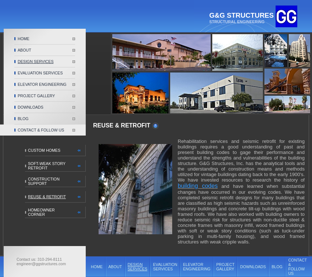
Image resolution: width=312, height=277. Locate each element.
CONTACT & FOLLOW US (41, 130)
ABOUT (24, 50)
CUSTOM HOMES (44, 150)
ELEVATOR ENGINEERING (42, 84)
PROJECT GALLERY (36, 96)
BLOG (23, 118)
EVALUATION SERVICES (40, 73)
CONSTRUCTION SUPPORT (44, 181)
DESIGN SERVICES (36, 61)
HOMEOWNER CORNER (41, 212)
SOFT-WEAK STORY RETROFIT (46, 165)
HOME (23, 38)
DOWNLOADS (30, 107)
